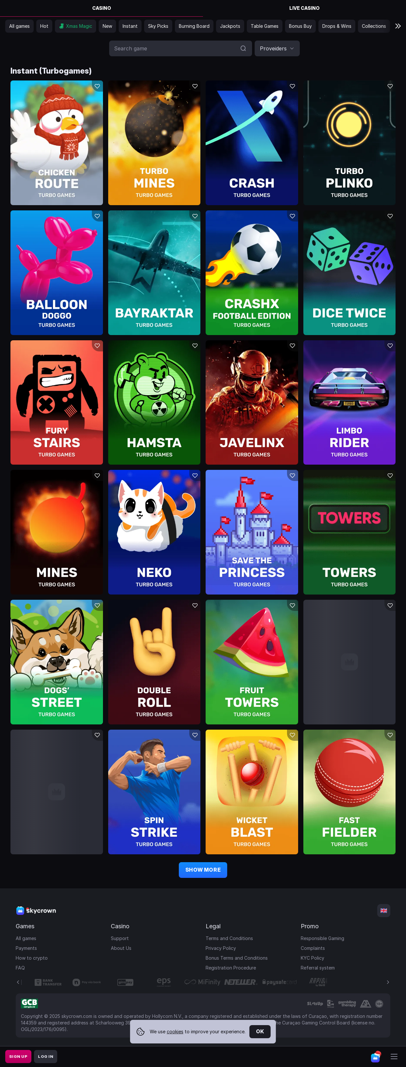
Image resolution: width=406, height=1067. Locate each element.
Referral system (318, 967)
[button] (277, 48)
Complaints (313, 948)
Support (120, 938)
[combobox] (277, 48)
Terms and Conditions (229, 938)
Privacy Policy (221, 948)
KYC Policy (312, 958)
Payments (26, 948)
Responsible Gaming (322, 938)
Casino (101, 8)
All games (26, 938)
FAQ (20, 967)
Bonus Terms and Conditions (237, 958)
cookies (175, 1031)
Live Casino (304, 8)
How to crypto (32, 958)
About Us (121, 948)
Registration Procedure (231, 967)
